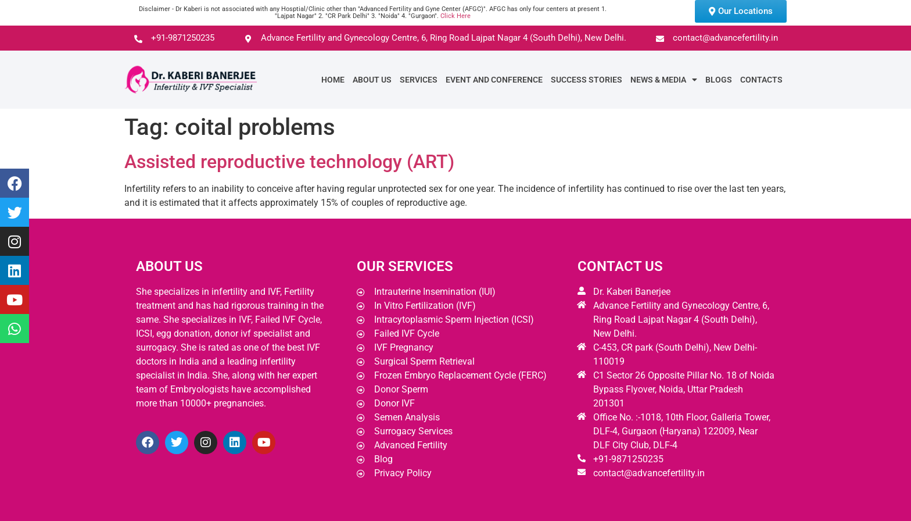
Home (333, 79)
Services (418, 79)
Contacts (761, 79)
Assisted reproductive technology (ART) (289, 162)
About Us (372, 79)
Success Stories (586, 79)
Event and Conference (494, 79)
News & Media (663, 80)
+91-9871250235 (628, 459)
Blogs (718, 79)
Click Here (455, 16)
